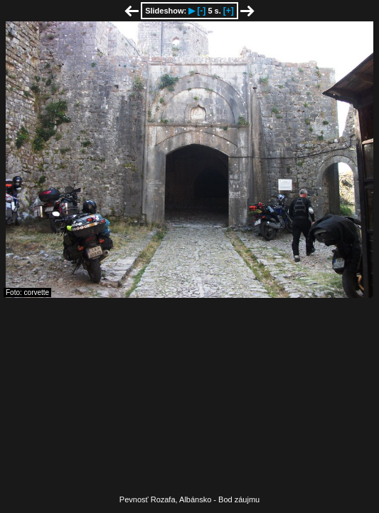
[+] (228, 11)
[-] (201, 11)
